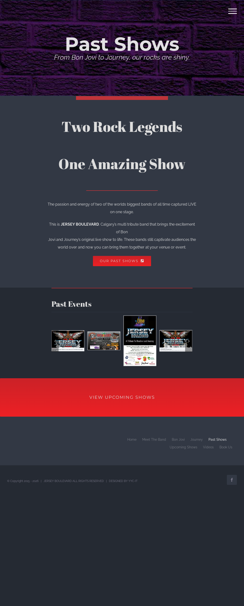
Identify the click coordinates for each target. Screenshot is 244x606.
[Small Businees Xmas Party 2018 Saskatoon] (176, 340)
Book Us (225, 447)
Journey (196, 439)
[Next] (188, 341)
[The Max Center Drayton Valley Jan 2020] (140, 340)
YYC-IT (132, 481)
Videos (208, 447)
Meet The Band (154, 439)
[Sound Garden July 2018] (104, 340)
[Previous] (55, 341)
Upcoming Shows (183, 447)
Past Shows (217, 439)
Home (132, 439)
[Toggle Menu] (232, 11)
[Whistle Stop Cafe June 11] (68, 340)
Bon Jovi (178, 439)
